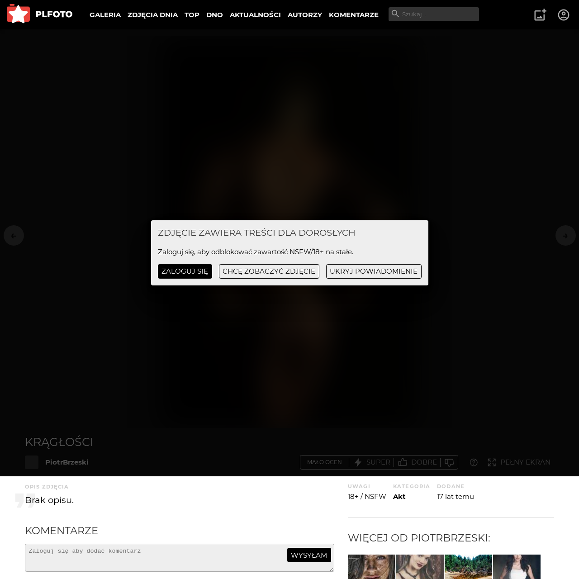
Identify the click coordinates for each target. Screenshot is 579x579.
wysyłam (309, 555)
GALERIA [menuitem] (105, 14)
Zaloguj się (184, 271)
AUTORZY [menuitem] (305, 14)
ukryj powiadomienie (374, 271)
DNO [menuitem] (214, 14)
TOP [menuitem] (192, 14)
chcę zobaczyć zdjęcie (269, 271)
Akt (399, 496)
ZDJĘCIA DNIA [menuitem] (153, 14)
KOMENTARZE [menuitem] (354, 14)
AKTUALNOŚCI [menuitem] (255, 14)
